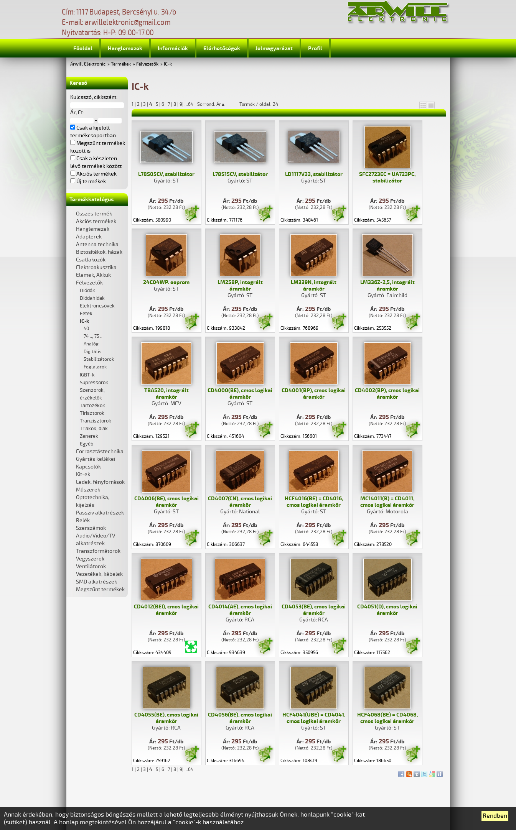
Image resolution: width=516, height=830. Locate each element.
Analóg (91, 344)
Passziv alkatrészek (100, 513)
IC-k (168, 64)
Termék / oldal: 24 (258, 104)
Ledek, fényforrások (100, 482)
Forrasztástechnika (100, 451)
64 (190, 104)
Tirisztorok (92, 413)
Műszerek (88, 489)
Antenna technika (97, 244)
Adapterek (89, 236)
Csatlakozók (91, 259)
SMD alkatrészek (96, 582)
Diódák (87, 291)
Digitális (92, 352)
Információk (173, 48)
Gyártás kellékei (95, 459)
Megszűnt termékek (100, 589)
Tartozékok (92, 406)
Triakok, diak (94, 429)
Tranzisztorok (95, 421)
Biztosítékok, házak (99, 252)
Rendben (495, 816)
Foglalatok (95, 367)
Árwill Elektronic (88, 64)
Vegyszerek (90, 559)
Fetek (86, 314)
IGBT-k (87, 375)
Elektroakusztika (96, 267)
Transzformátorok (98, 551)
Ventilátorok (91, 566)
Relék (83, 520)
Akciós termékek (96, 221)
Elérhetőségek (221, 48)
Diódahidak (92, 298)
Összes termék (94, 213)
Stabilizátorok (99, 359)
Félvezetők (147, 64)
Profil (315, 48)
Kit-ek (83, 474)
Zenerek (89, 436)
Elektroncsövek (97, 306)
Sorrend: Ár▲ (216, 104)
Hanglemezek (125, 48)
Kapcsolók (88, 466)
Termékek (121, 64)
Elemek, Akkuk (93, 275)
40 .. (88, 329)
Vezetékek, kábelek (99, 574)
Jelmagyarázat (274, 48)
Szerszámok (91, 528)
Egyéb (86, 444)
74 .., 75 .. (93, 336)
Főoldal (82, 48)
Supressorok (94, 383)
